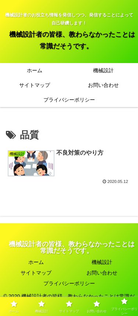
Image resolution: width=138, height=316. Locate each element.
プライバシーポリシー (69, 283)
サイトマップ (36, 273)
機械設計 (102, 262)
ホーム (36, 262)
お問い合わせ (101, 273)
